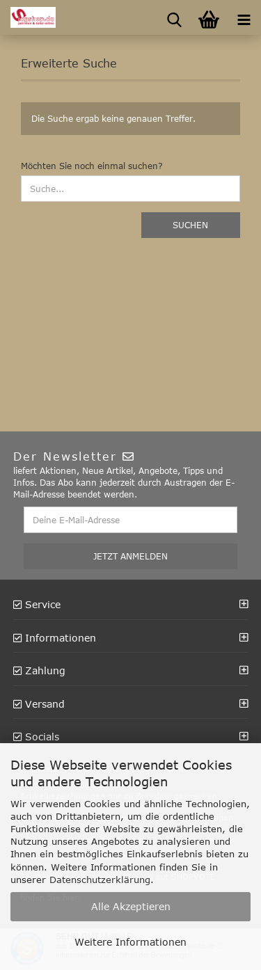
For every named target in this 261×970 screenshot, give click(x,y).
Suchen (190, 225)
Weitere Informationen (130, 942)
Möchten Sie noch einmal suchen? (92, 165)
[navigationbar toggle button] (243, 17)
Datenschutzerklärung (99, 879)
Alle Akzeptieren (131, 906)
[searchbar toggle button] (174, 17)
